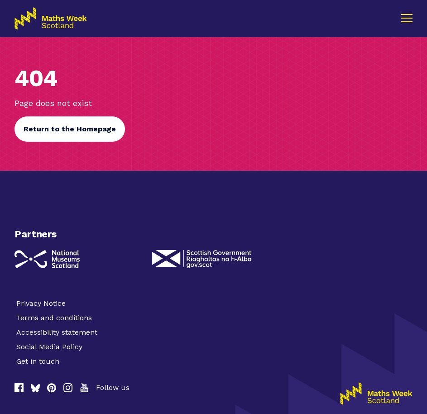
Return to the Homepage (70, 129)
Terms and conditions (54, 317)
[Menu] (406, 18)
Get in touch (37, 361)
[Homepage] (376, 393)
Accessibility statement (56, 332)
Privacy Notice (41, 303)
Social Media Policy (49, 346)
